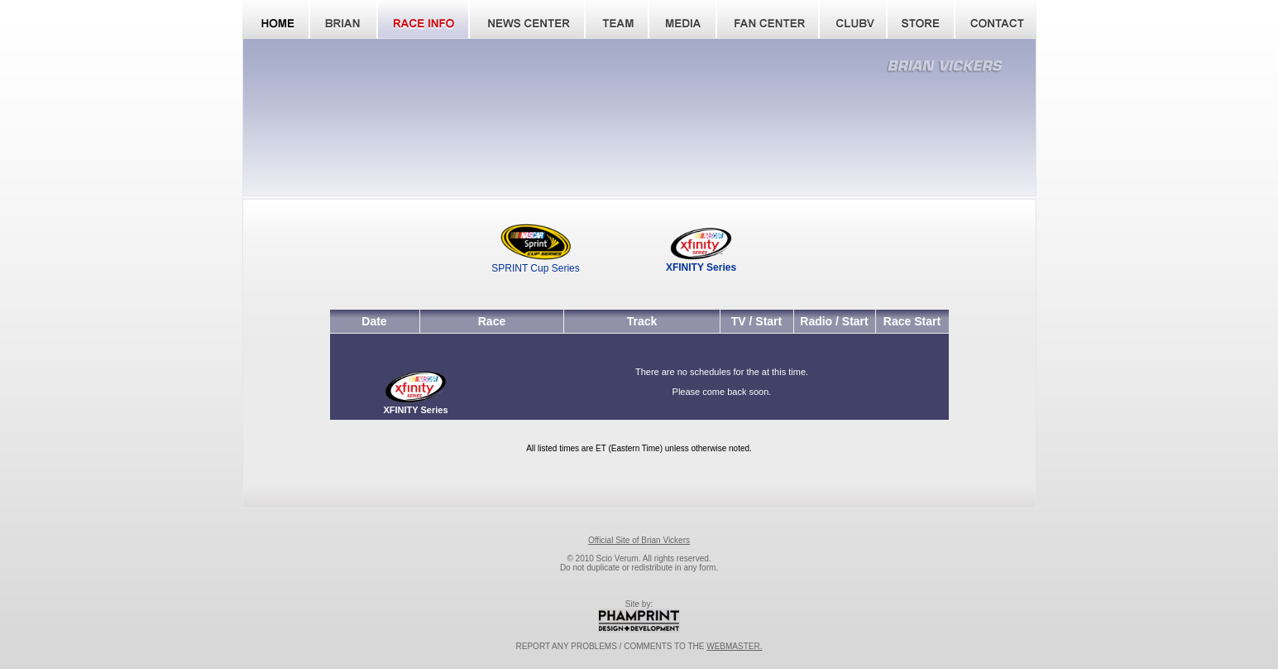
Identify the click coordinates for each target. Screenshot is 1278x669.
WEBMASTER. (734, 646)
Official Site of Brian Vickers (639, 540)
